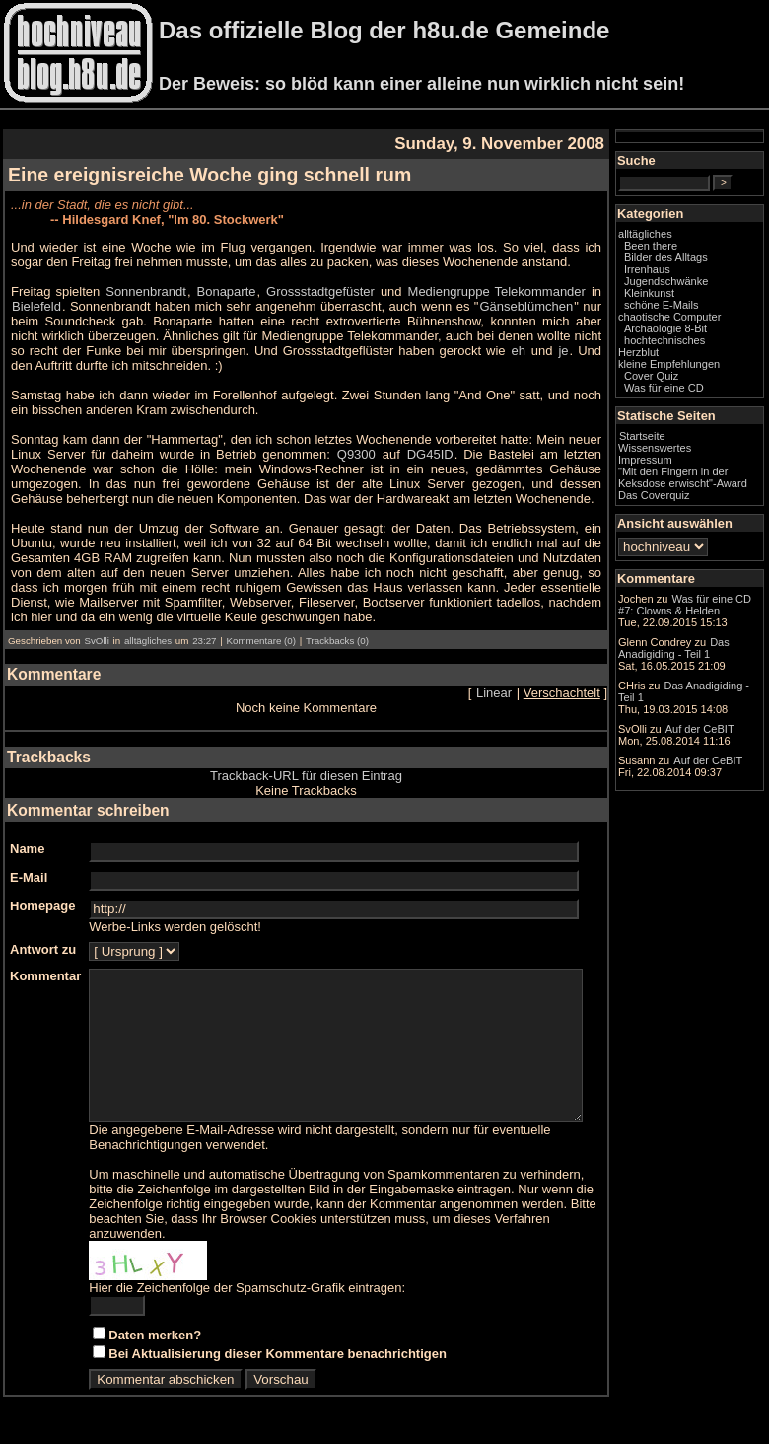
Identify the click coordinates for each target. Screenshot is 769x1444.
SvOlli (96, 640)
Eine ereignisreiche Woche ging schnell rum (209, 174)
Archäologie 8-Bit (705, 357)
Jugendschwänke (705, 298)
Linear (533, 693)
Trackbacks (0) (337, 640)
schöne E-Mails (701, 321)
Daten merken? (154, 1349)
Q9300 (305, 454)
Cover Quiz (691, 404)
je (467, 350)
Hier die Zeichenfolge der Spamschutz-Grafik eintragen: (247, 1302)
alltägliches (148, 640)
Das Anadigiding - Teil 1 (703, 794)
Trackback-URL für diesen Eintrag (326, 775)
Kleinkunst (689, 310)
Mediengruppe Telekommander (529, 291)
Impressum (685, 488)
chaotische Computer (684, 339)
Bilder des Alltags (705, 274)
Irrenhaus (687, 286)
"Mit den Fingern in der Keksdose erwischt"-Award (703, 512)
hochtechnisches (704, 369)
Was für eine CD (703, 416)
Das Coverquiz (693, 536)
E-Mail (28, 877)
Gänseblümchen (533, 306)
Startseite (682, 464)
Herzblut (678, 381)
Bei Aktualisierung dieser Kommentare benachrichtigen (277, 1368)
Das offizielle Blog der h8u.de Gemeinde (384, 30)
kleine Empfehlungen (708, 392)
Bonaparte (241, 291)
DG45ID (375, 454)
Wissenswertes (694, 476)
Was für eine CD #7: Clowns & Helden (706, 666)
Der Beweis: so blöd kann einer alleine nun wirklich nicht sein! (421, 84)
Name (27, 848)
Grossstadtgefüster (340, 291)
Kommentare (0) (260, 640)
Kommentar (45, 976)
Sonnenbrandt (155, 291)
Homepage (42, 906)
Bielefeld (36, 306)
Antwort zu (43, 949)
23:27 (204, 640)
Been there (690, 262)
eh (418, 350)
